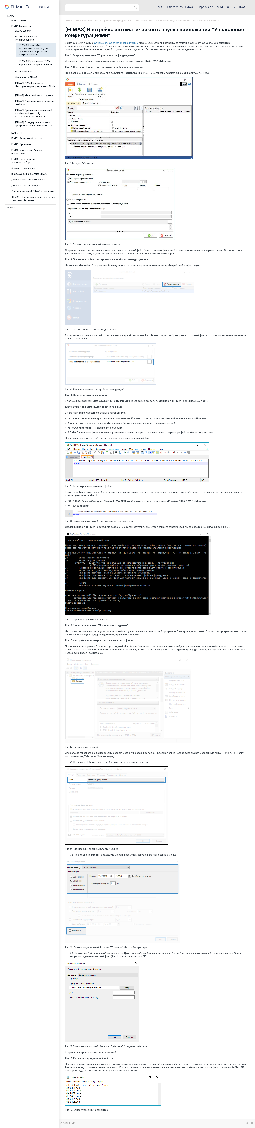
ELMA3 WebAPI (23, 30)
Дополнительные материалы (28, 179)
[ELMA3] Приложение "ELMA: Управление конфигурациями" (36, 63)
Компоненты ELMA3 (26, 77)
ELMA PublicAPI (23, 71)
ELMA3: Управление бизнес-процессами (27, 152)
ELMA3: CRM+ (18, 20)
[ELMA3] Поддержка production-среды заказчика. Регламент (33, 199)
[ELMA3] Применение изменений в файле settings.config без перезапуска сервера (33, 113)
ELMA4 (11, 207)
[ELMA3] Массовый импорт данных (34, 95)
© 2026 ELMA (67, 1123)
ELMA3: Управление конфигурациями (26, 38)
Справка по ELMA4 (210, 7)
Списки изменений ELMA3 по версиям (32, 191)
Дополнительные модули (25, 185)
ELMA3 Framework (21, 26)
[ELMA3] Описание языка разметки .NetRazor (34, 103)
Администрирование (23, 168)
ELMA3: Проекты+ (21, 144)
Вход (242, 7)
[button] (231, 7)
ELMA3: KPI (17, 132)
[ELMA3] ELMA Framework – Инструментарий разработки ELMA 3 (35, 86)
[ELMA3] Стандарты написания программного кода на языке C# (33, 124)
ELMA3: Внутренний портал (26, 138)
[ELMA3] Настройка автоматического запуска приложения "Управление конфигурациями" (33, 50)
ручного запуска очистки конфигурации (116, 42)
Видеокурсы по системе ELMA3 (29, 174)
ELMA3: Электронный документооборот (23, 161)
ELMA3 (11, 16)
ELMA (158, 7)
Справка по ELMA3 (180, 7)
